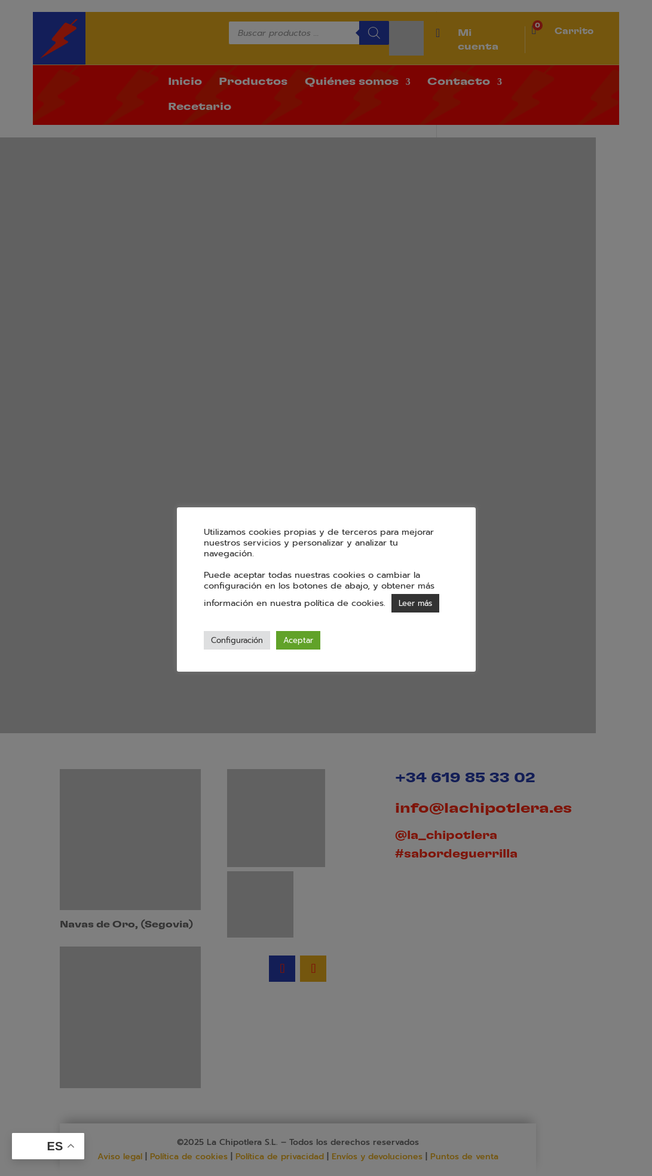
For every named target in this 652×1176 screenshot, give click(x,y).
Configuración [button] (237, 640)
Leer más (415, 603)
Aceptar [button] (298, 640)
